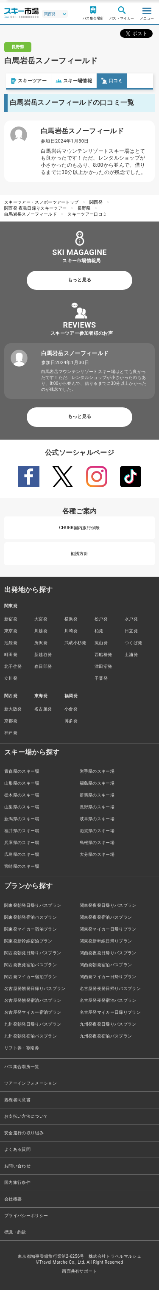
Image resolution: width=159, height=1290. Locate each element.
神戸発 (10, 732)
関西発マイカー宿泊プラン (30, 976)
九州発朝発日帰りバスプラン (32, 1024)
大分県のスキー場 (97, 854)
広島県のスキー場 (21, 854)
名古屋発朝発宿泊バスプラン (32, 1000)
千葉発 (101, 678)
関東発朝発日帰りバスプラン (32, 905)
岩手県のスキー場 (97, 771)
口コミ (106, 81)
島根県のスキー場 (97, 842)
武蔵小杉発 (75, 642)
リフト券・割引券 (21, 1048)
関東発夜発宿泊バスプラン (106, 917)
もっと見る (79, 280)
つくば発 (133, 642)
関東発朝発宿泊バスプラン (30, 917)
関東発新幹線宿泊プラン (28, 941)
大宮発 (40, 619)
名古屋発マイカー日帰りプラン (110, 1012)
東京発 (10, 630)
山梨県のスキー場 (21, 807)
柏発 (99, 630)
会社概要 (13, 1199)
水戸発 (131, 619)
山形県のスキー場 (21, 783)
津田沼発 (103, 666)
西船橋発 (103, 654)
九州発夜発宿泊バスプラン (106, 1036)
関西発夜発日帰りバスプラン (108, 953)
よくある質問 (17, 1149)
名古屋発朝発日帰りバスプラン (34, 988)
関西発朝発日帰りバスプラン (32, 953)
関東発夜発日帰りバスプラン (108, 905)
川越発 (40, 630)
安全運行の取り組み (24, 1132)
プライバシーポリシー (26, 1215)
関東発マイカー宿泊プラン (30, 929)
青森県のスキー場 (21, 771)
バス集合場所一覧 (21, 1066)
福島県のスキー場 (97, 783)
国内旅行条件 (17, 1182)
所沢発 (40, 642)
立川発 (10, 678)
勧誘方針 (79, 553)
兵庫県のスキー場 (21, 842)
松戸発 (101, 619)
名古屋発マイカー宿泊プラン (32, 1012)
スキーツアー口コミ (87, 214)
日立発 (131, 630)
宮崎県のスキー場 (21, 866)
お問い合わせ (17, 1166)
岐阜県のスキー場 (97, 818)
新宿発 (10, 619)
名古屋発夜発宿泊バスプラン (108, 1000)
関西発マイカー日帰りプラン (108, 976)
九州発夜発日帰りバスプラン (108, 1024)
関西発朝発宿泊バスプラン (106, 964)
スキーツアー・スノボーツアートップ (41, 202)
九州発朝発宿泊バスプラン (30, 1036)
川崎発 (71, 630)
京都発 (10, 720)
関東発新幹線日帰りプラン (106, 941)
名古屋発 (43, 709)
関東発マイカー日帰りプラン (108, 929)
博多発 (71, 720)
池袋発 (10, 642)
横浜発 (71, 619)
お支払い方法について (26, 1116)
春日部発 (43, 666)
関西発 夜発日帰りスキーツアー (35, 208)
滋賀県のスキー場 (97, 830)
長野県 (84, 208)
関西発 (96, 202)
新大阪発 (13, 709)
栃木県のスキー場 (21, 795)
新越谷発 (43, 654)
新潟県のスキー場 (21, 818)
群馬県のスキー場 (97, 795)
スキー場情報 (68, 81)
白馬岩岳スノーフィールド (30, 214)
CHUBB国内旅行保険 (79, 527)
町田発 (10, 654)
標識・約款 (15, 1232)
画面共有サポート (79, 1271)
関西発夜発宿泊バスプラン (30, 964)
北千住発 (13, 666)
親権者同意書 (17, 1099)
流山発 (101, 642)
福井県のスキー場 (21, 830)
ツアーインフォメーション (30, 1083)
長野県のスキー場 (97, 807)
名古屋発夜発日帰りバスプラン (110, 988)
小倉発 (71, 709)
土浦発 (131, 654)
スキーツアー (22, 81)
